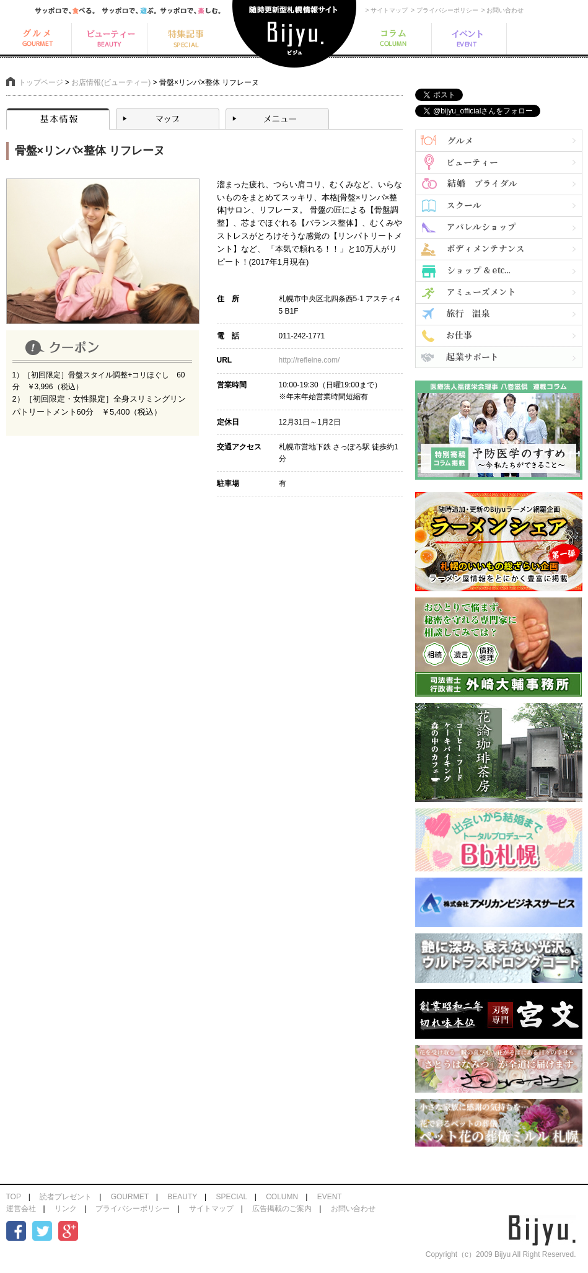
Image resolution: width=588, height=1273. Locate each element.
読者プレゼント (66, 1196)
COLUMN (282, 1196)
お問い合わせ (353, 1208)
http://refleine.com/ (309, 360)
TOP (13, 1196)
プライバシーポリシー (132, 1208)
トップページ (41, 82)
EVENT (329, 1196)
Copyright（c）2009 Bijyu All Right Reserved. (501, 1254)
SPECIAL (231, 1196)
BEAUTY (182, 1196)
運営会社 (21, 1208)
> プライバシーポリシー (444, 10)
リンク (66, 1208)
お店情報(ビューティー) (111, 82)
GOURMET (130, 1196)
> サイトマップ (387, 10)
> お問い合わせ (502, 10)
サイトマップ (211, 1208)
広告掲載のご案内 (282, 1208)
